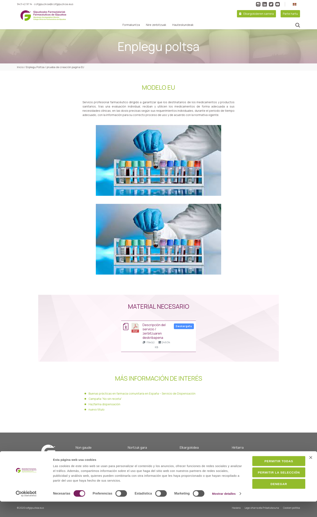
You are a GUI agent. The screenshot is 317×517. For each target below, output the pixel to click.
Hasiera (132, 455)
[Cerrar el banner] (310, 466)
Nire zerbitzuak (156, 25)
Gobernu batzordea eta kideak (147, 460)
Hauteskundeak (182, 25)
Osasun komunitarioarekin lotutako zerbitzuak (196, 457)
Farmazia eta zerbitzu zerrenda (252, 460)
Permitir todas (273, 470)
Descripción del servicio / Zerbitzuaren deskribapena (154, 331)
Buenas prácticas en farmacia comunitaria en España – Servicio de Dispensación (142, 393)
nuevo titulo (97, 409)
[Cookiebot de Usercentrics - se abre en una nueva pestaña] (26, 509)
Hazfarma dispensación (104, 404)
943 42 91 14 (24, 4)
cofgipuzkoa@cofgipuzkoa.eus (53, 4)
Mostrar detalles (65, 509)
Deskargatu (184, 326)
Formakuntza (131, 25)
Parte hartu (290, 14)
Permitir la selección (273, 482)
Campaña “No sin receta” (105, 399)
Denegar (273, 493)
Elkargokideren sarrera (258, 14)
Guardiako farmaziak (245, 455)
